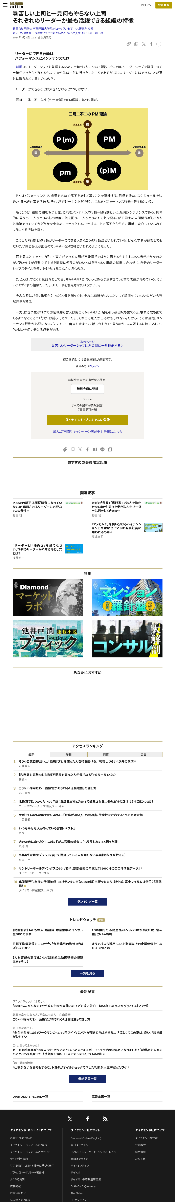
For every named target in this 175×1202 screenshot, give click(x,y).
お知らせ (140, 1158)
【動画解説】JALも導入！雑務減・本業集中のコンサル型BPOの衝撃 (48, 932)
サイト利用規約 (19, 1158)
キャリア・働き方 (22, 33)
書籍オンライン (79, 1158)
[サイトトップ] (15, 5)
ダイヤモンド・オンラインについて (31, 1130)
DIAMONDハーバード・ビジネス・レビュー (95, 1151)
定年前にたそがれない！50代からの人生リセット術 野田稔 (69, 33)
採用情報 (140, 1151)
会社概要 (140, 1145)
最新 (31, 754)
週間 (106, 754)
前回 (19, 67)
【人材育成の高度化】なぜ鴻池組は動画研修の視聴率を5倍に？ (48, 959)
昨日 (69, 754)
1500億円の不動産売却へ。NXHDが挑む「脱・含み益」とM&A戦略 (127, 932)
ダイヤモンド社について (150, 1130)
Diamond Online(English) (86, 1138)
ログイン (146, 5)
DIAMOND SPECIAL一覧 (30, 1096)
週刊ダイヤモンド (80, 1145)
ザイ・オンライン (80, 1165)
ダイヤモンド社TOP (146, 1138)
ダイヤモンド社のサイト (85, 1130)
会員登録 (163, 5)
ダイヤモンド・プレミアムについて (29, 1145)
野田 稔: (53, 28)
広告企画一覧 (101, 1096)
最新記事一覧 (87, 1078)
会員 (143, 754)
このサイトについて (21, 1138)
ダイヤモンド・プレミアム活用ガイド (30, 1151)
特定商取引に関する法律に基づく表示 (32, 1165)
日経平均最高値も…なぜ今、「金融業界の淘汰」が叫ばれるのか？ (48, 946)
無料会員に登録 (87, 388)
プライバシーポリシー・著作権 (27, 1172)
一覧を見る (87, 973)
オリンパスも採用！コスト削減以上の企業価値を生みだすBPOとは (127, 946)
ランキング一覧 (87, 901)
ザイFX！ (76, 1172)
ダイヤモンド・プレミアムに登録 (87, 420)
